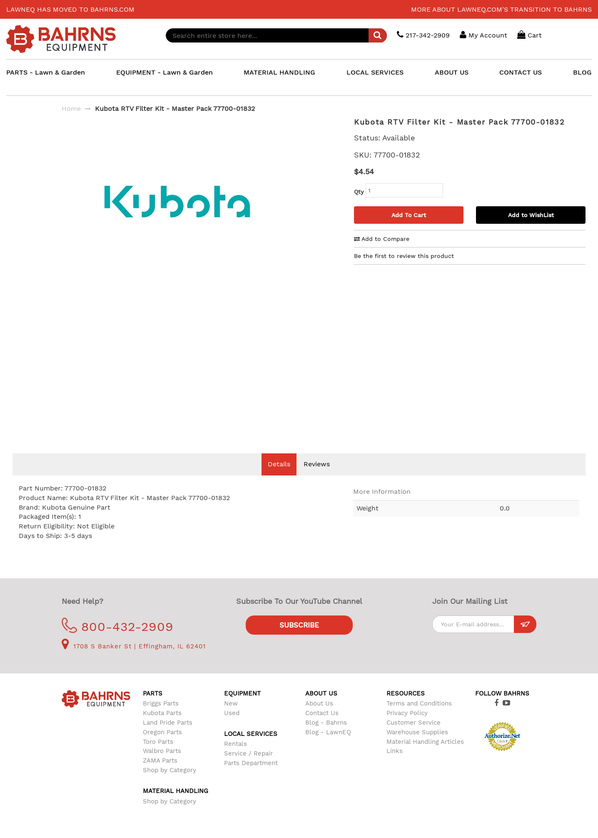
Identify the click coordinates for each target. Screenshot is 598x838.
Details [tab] (279, 476)
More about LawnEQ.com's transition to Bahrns (501, 9)
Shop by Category (169, 782)
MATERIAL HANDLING (279, 72)
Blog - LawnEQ (328, 744)
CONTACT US (520, 72)
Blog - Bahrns (326, 735)
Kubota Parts (162, 725)
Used (231, 725)
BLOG (582, 72)
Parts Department (251, 775)
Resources (405, 706)
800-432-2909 (118, 639)
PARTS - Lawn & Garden (45, 72)
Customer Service (413, 735)
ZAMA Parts (160, 773)
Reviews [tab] (317, 476)
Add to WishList (531, 215)
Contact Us (322, 725)
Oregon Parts (162, 744)
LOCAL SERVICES (375, 72)
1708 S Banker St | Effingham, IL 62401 (134, 659)
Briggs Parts (161, 716)
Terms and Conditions (419, 716)
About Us (319, 716)
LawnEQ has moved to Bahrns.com (70, 9)
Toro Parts (158, 754)
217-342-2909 (423, 34)
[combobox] (276, 35)
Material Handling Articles (425, 754)
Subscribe (299, 637)
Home (71, 109)
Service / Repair (248, 766)
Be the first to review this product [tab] (404, 256)
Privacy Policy (407, 725)
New (231, 716)
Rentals (235, 756)
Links (394, 763)
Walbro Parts (162, 763)
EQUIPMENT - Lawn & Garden (164, 72)
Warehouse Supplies (417, 744)
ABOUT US (451, 72)
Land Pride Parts (167, 735)
